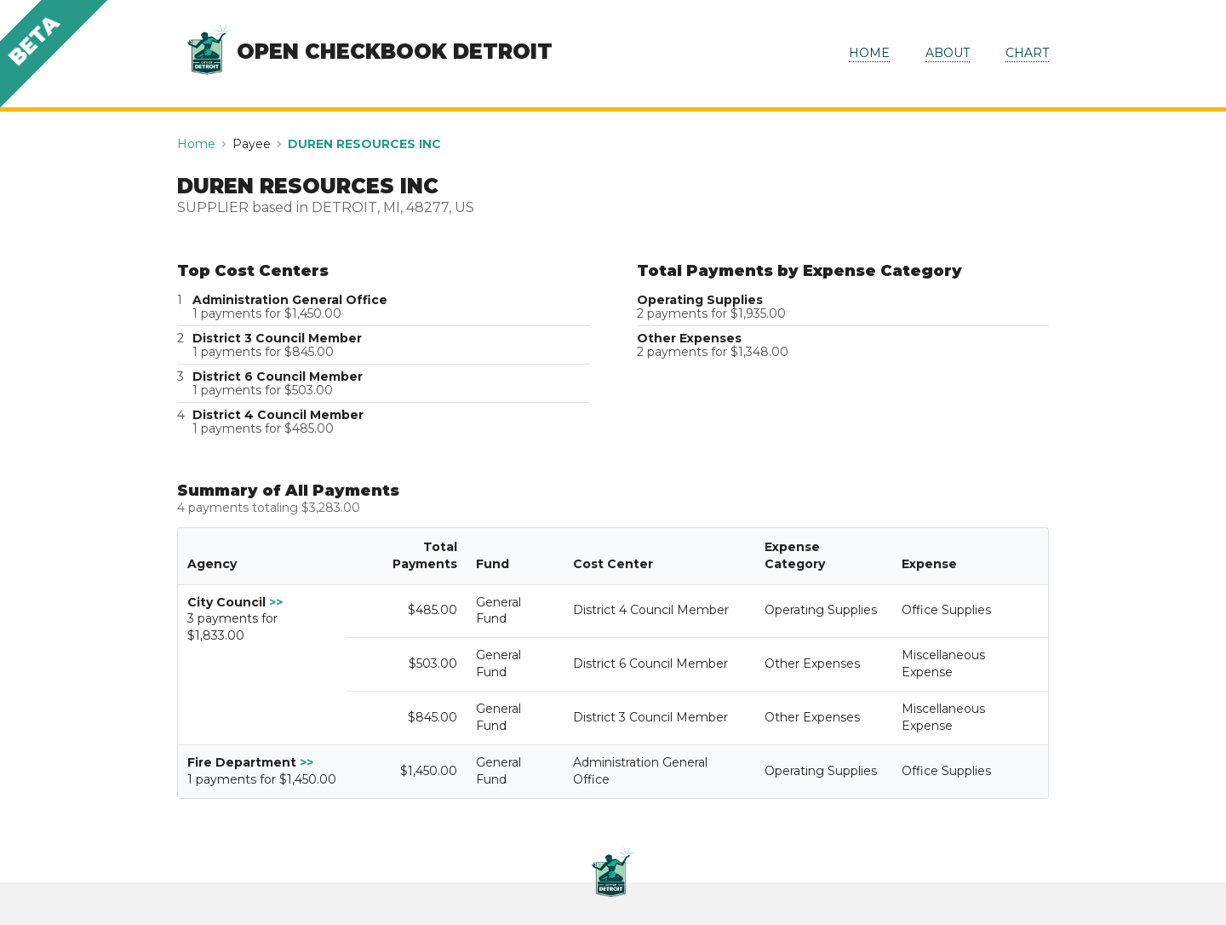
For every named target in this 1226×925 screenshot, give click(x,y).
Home (196, 144)
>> (276, 602)
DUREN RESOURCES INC (364, 144)
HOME (869, 52)
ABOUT (947, 52)
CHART (1027, 52)
